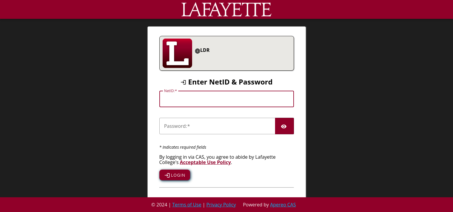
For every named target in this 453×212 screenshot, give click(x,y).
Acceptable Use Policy (205, 162)
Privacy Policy (221, 204)
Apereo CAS (283, 204)
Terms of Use (186, 204)
